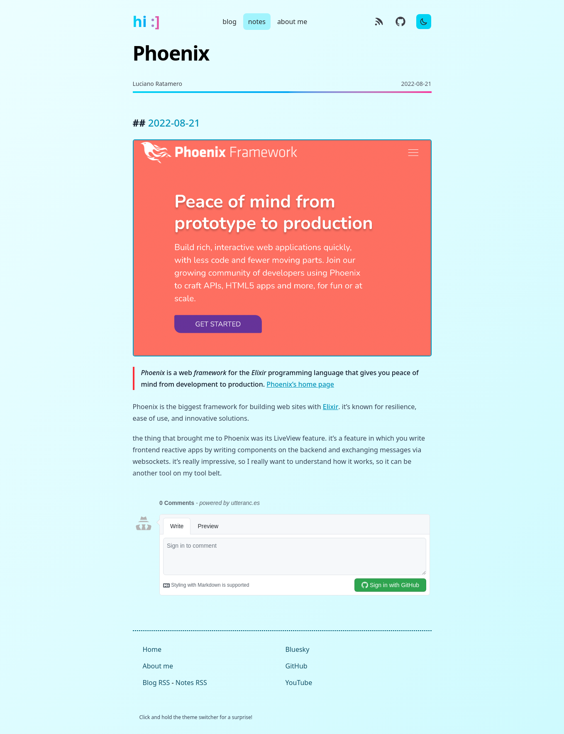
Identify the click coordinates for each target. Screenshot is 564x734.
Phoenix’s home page (300, 384)
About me (158, 666)
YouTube (299, 682)
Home (152, 649)
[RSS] (378, 21)
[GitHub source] (400, 21)
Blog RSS (156, 682)
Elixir (330, 406)
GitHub (297, 666)
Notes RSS (191, 682)
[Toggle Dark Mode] (423, 21)
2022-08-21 (174, 122)
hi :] (146, 21)
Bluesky (298, 649)
